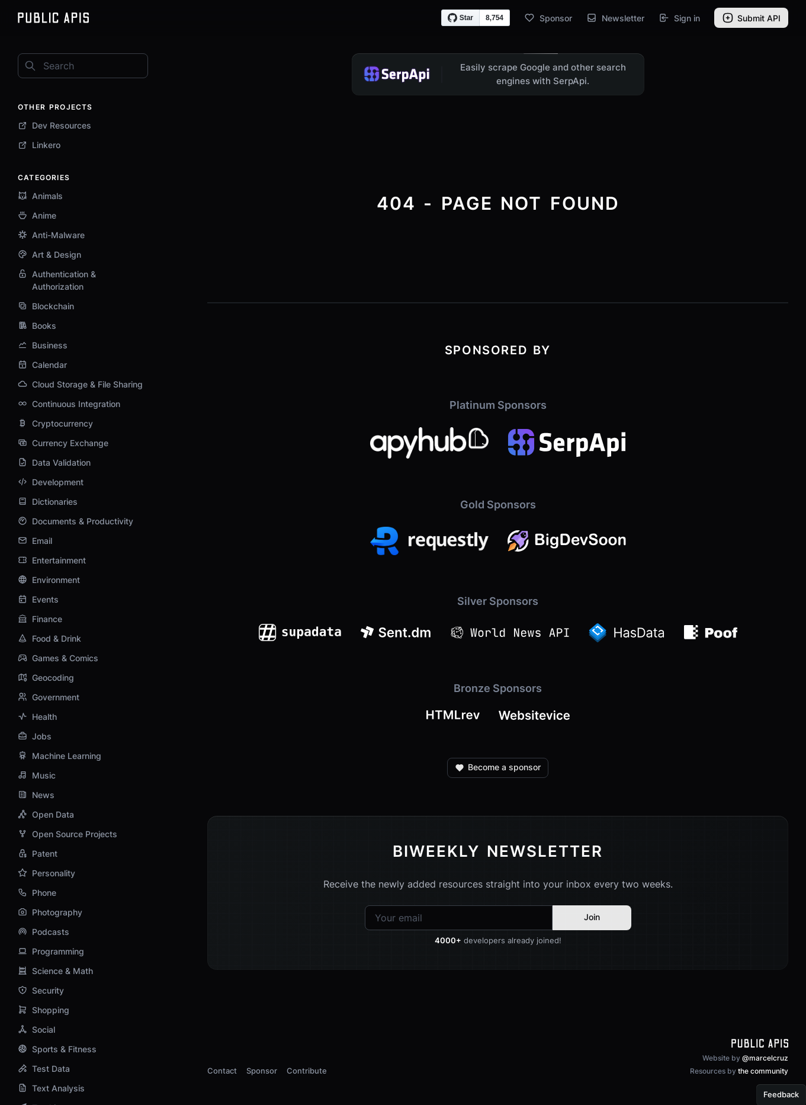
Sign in (679, 17)
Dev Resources (54, 125)
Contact (222, 1070)
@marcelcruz (765, 1057)
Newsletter (615, 17)
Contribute (307, 1070)
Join (592, 917)
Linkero (39, 145)
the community (763, 1070)
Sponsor (548, 17)
